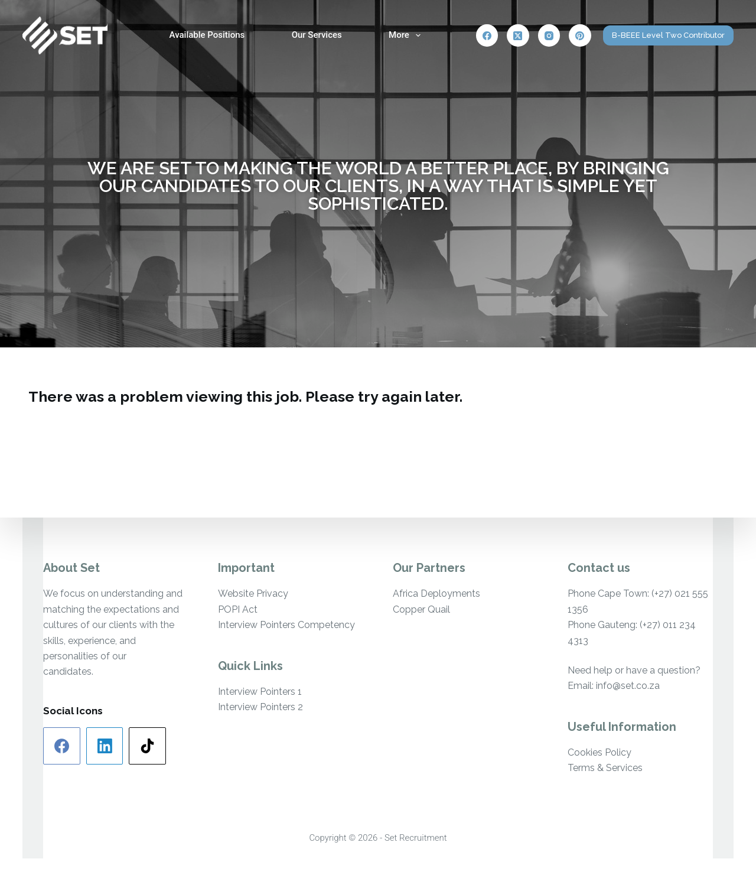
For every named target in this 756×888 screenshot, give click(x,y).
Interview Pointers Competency (286, 624)
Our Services (317, 35)
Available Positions (207, 35)
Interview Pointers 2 (260, 707)
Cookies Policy (599, 752)
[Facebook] (487, 35)
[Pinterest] (580, 35)
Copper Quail (421, 609)
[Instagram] (549, 35)
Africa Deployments (436, 593)
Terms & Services (605, 767)
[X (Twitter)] (518, 35)
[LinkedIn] (104, 746)
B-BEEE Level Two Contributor (668, 35)
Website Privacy (253, 593)
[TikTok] (147, 746)
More (407, 35)
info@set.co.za (628, 685)
